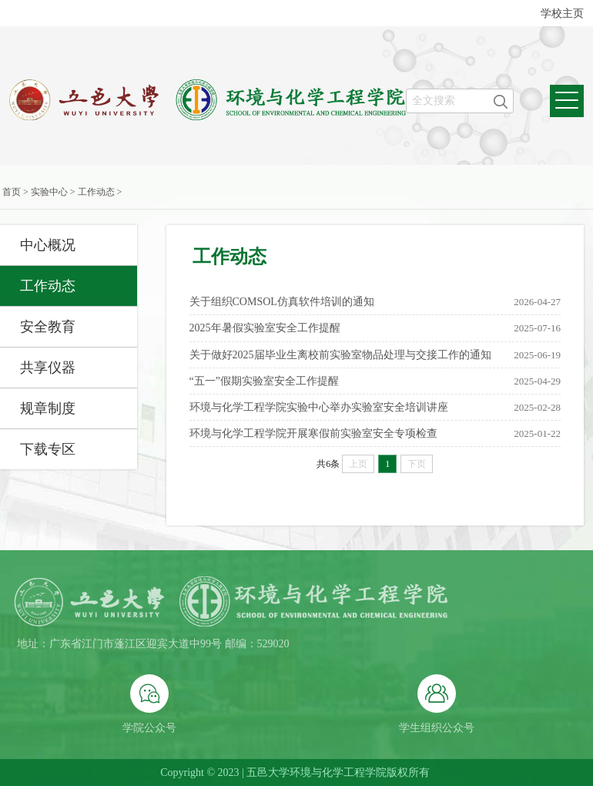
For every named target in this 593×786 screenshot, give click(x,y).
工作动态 (96, 191)
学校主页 (562, 13)
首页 (11, 191)
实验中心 (49, 191)
